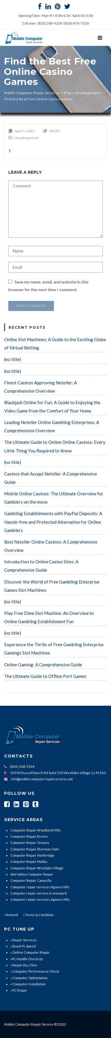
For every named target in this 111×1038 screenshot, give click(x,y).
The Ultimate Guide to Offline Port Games (45, 676)
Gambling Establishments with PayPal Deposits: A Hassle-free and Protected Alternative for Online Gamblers (53, 522)
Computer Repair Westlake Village (36, 868)
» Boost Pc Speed (23, 946)
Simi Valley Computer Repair (31, 874)
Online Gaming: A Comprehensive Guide (43, 664)
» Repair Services (23, 940)
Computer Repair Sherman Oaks (34, 849)
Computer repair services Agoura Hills (40, 887)
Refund (12, 915)
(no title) (12, 359)
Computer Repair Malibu (28, 861)
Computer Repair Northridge (32, 855)
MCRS (54, 131)
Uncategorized (26, 138)
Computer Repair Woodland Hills (35, 830)
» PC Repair (18, 990)
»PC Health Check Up (26, 959)
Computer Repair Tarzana (29, 842)
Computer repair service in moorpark (38, 893)
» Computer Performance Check (34, 971)
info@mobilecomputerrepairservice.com (42, 779)
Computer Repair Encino (28, 836)
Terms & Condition (39, 915)
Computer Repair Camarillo (31, 880)
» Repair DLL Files (23, 965)
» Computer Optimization (29, 978)
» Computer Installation (28, 984)
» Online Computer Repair (30, 952)
